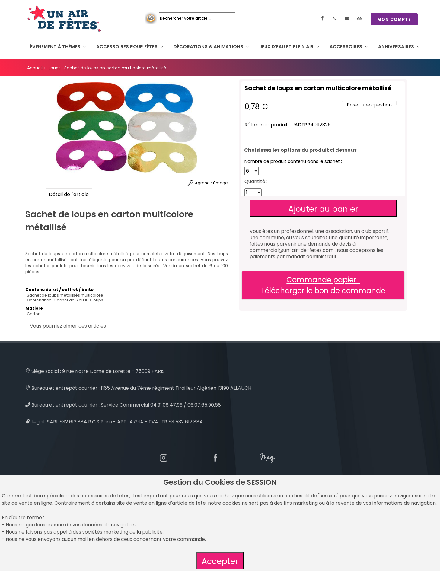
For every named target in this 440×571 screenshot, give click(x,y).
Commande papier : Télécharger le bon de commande (323, 285)
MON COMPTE (394, 19)
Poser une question (369, 104)
